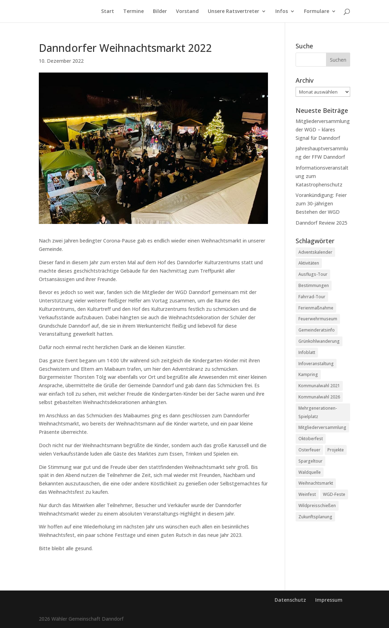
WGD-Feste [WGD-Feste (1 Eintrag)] (334, 494)
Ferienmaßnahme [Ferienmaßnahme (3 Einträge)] (315, 308)
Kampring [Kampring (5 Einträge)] (308, 374)
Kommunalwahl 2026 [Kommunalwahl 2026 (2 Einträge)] (319, 397)
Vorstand (187, 11)
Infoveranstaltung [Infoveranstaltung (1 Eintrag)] (316, 364)
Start (107, 11)
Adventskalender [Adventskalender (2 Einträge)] (315, 252)
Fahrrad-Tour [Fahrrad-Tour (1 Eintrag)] (311, 297)
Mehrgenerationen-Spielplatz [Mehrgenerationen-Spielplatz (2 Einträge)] (317, 412)
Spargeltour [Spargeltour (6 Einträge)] (310, 461)
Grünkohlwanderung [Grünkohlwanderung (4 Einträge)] (319, 341)
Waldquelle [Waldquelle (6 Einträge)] (309, 472)
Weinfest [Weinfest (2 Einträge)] (307, 494)
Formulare (316, 11)
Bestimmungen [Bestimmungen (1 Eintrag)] (313, 285)
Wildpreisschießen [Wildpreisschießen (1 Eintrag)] (317, 505)
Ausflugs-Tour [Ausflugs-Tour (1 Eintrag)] (312, 274)
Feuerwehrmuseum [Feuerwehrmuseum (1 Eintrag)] (317, 319)
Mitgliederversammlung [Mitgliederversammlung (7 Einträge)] (322, 427)
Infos (281, 11)
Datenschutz (290, 599)
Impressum (328, 599)
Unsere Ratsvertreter (233, 11)
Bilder (160, 11)
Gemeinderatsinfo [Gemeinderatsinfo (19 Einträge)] (316, 330)
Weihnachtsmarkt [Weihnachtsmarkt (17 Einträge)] (315, 483)
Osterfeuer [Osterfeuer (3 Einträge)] (309, 450)
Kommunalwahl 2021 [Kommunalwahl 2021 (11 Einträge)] (319, 386)
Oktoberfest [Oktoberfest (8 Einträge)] (310, 439)
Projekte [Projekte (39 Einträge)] (335, 450)
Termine (133, 11)
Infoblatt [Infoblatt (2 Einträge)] (306, 352)
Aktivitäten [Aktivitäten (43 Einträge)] (308, 263)
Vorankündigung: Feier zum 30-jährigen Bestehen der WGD (321, 203)
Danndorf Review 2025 (321, 222)
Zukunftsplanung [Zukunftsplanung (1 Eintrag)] (315, 517)
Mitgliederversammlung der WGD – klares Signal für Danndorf (323, 129)
